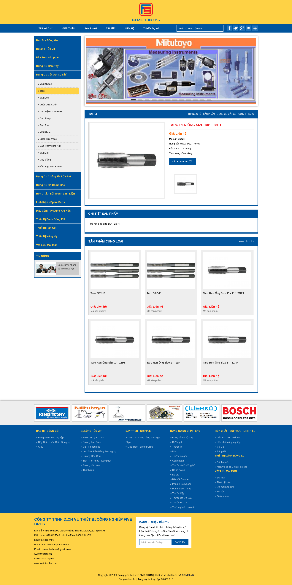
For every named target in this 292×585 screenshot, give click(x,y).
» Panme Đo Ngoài (180, 484)
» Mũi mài (43, 152)
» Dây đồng (44, 159)
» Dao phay (44, 118)
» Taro (41, 90)
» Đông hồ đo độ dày (181, 437)
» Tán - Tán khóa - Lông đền (96, 460)
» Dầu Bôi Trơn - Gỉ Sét (227, 437)
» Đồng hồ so (177, 470)
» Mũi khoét (44, 132)
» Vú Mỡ (219, 446)
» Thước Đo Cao (179, 502)
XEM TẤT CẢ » (246, 241)
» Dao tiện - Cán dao (50, 111)
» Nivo (173, 451)
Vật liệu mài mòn (226, 471)
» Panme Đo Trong (180, 488)
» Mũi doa (43, 97)
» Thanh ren (87, 470)
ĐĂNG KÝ (179, 542)
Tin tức (111, 28)
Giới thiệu (68, 28)
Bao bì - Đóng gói (47, 431)
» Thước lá (176, 446)
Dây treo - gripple (138, 431)
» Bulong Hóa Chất (91, 456)
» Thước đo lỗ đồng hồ (182, 465)
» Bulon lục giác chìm (92, 437)
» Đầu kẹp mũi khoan (50, 166)
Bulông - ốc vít (91, 431)
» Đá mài (220, 477)
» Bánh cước (222, 462)
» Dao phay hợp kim (49, 145)
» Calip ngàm (177, 460)
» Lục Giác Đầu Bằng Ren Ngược (99, 451)
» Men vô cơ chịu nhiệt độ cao (231, 466)
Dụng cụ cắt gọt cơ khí (231, 114)
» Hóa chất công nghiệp (227, 442)
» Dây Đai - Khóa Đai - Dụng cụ (53, 442)
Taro (251, 114)
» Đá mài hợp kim (224, 487)
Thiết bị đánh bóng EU (229, 455)
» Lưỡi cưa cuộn (47, 104)
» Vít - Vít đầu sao (90, 446)
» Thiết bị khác (223, 482)
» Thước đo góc (178, 456)
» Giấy (39, 446)
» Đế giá (174, 474)
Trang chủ (46, 28)
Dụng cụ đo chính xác (185, 431)
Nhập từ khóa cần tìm (219, 28)
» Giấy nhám (221, 496)
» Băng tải (220, 451)
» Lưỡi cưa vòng (47, 139)
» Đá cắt (219, 491)
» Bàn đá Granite (179, 479)
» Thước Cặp (177, 493)
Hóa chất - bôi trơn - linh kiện (235, 431)
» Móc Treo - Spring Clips (139, 446)
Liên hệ (129, 28)
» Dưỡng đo (176, 442)
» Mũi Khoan (45, 84)
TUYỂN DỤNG (151, 28)
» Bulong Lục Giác (91, 442)
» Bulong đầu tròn (90, 465)
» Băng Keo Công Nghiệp (50, 437)
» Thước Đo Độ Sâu (181, 497)
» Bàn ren (44, 125)
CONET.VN (188, 575)
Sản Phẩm (90, 28)
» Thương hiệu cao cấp (182, 507)
